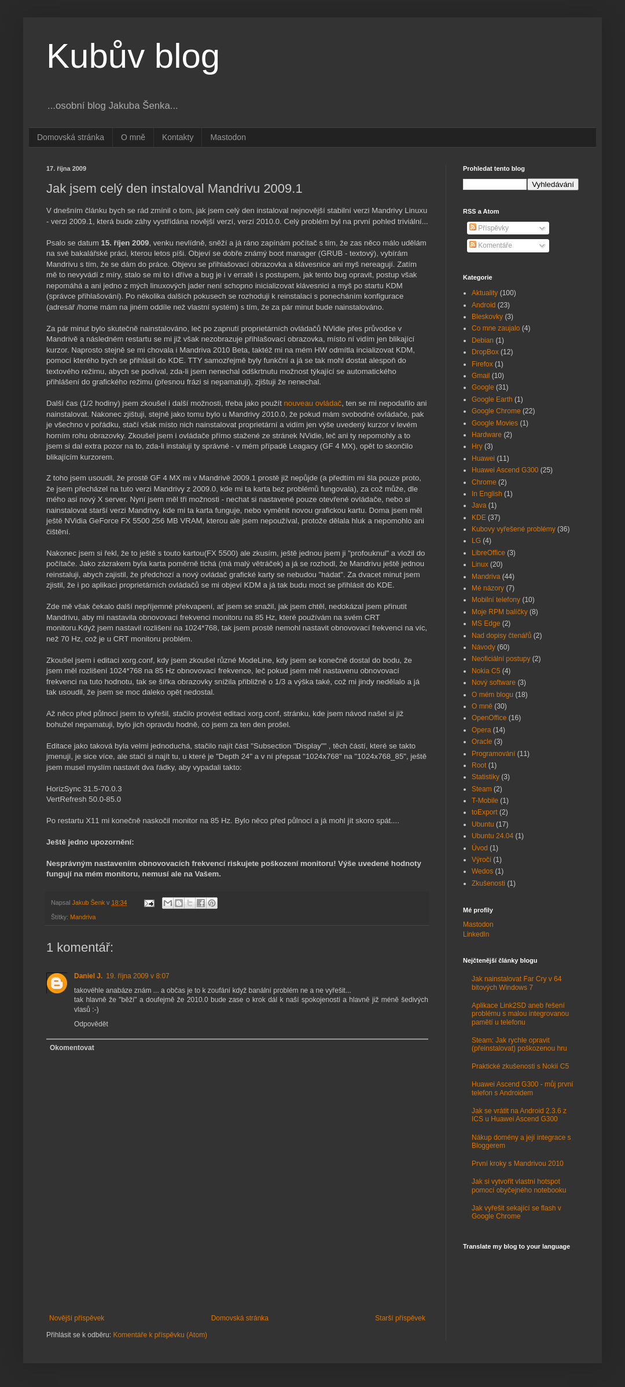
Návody (483, 647)
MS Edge (486, 623)
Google (483, 387)
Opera (481, 730)
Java (479, 505)
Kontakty (177, 137)
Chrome (484, 482)
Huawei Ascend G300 (505, 470)
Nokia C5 (486, 671)
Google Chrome (496, 411)
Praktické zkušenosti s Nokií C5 (520, 1066)
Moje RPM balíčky (500, 612)
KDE (479, 517)
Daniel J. (88, 976)
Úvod (480, 848)
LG (476, 541)
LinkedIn (476, 934)
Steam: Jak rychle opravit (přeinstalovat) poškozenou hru (519, 1044)
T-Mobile (485, 801)
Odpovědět (91, 1024)
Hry (477, 446)
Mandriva (82, 916)
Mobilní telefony (496, 600)
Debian (483, 340)
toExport (485, 812)
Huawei (483, 458)
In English (487, 494)
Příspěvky (489, 228)
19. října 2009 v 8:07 (137, 976)
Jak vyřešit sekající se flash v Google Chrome (516, 1212)
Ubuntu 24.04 (492, 836)
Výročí (481, 860)
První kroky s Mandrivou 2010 (518, 1163)
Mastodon (227, 137)
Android (483, 305)
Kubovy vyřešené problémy (514, 529)
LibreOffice (488, 553)
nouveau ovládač (312, 403)
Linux (480, 564)
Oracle (482, 741)
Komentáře (490, 245)
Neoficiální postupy (501, 659)
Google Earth (492, 399)
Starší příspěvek (400, 1318)
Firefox (482, 364)
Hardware (487, 435)
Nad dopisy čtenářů (501, 636)
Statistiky (485, 777)
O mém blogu (492, 695)
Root (479, 765)
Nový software (494, 682)
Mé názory (488, 588)
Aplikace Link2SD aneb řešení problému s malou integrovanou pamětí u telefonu (520, 1013)
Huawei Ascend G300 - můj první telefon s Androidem (522, 1088)
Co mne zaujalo (496, 328)
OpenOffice (489, 718)
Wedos (482, 871)
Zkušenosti (488, 883)
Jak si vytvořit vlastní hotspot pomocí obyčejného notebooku (519, 1185)
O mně (133, 137)
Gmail (481, 376)
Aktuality (485, 293)
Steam (482, 789)
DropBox (485, 352)
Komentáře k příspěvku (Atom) (160, 1335)
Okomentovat (72, 1048)
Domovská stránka (70, 137)
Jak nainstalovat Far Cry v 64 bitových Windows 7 (516, 983)
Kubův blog (133, 55)
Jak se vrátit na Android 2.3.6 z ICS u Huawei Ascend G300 (519, 1115)
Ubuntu (483, 824)
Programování (493, 754)
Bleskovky (487, 317)
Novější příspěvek (76, 1318)
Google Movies (495, 423)
